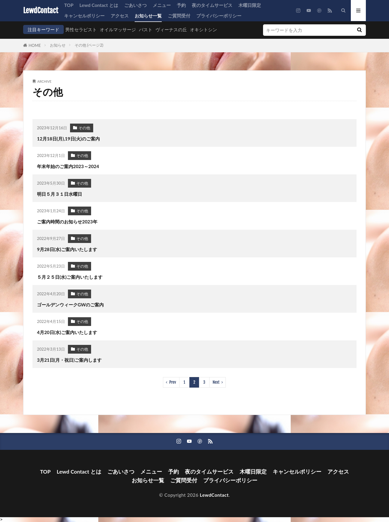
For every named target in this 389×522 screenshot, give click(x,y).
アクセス (120, 15)
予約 (181, 5)
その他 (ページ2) (89, 45)
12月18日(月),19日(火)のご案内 (68, 138)
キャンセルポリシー (84, 15)
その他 (84, 127)
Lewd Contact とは (98, 5)
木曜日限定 (249, 5)
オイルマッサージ (118, 29)
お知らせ (58, 45)
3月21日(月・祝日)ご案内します (69, 360)
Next (216, 382)
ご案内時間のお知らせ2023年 (67, 221)
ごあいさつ (135, 5)
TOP (68, 5)
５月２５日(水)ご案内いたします (70, 277)
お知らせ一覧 (148, 15)
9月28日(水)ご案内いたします (67, 249)
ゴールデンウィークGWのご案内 (70, 304)
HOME (35, 45)
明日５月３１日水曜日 (59, 194)
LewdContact (40, 10)
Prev (172, 382)
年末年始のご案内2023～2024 (68, 166)
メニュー (162, 5)
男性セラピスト (81, 29)
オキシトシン (203, 29)
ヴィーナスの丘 (171, 29)
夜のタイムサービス (212, 5)
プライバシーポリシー (218, 15)
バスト (145, 29)
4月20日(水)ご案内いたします (67, 332)
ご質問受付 (179, 15)
